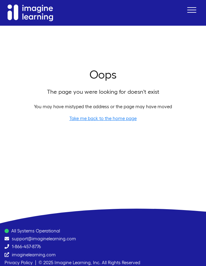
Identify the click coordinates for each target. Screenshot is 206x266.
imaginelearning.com (34, 254)
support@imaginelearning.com (44, 238)
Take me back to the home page (103, 118)
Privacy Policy (19, 262)
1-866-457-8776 (26, 246)
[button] (191, 10)
